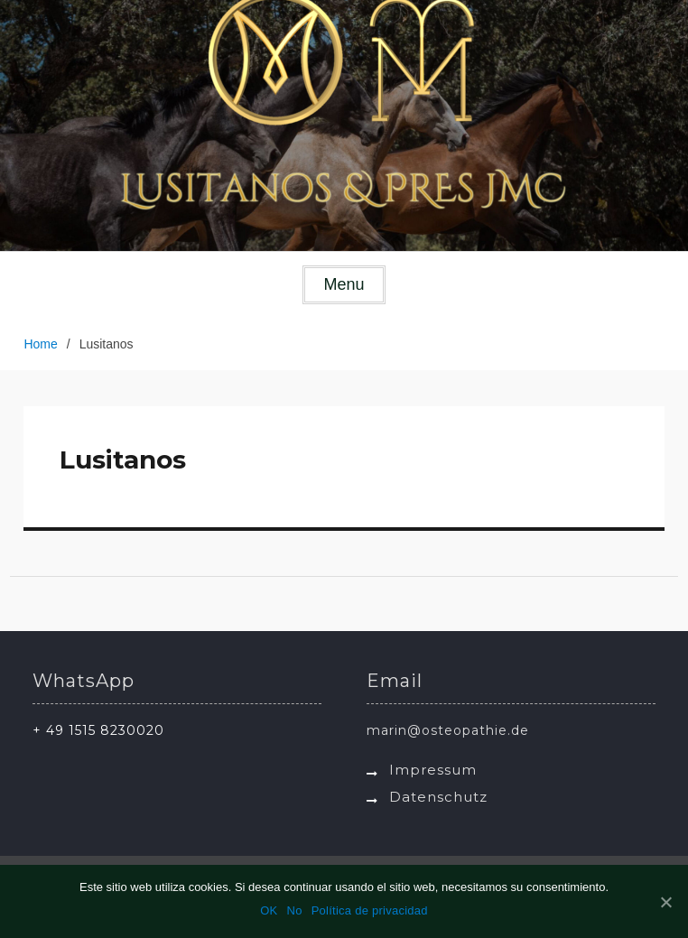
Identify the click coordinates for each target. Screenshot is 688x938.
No (294, 910)
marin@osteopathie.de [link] (448, 730)
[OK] (665, 902)
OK (268, 910)
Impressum (433, 769)
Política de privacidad (369, 910)
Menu (343, 284)
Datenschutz (438, 796)
